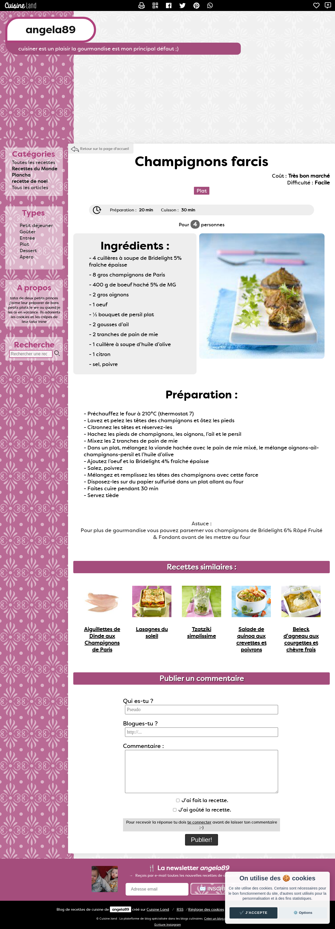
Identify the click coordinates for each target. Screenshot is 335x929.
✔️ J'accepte (253, 913)
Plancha (21, 175)
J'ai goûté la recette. (202, 809)
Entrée (27, 238)
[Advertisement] (167, 96)
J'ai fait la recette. (202, 800)
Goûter (28, 232)
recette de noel (30, 181)
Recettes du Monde (34, 169)
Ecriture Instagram (167, 924)
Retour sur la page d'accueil (104, 148)
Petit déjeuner (36, 225)
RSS (180, 909)
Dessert (28, 250)
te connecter (199, 822)
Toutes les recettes (33, 162)
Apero (27, 257)
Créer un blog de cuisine (221, 918)
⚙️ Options (302, 913)
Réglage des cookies (206, 909)
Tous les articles (30, 187)
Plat (24, 244)
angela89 (51, 30)
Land (158, 909)
